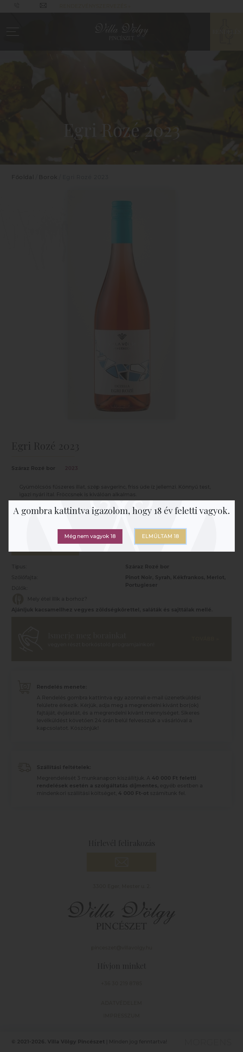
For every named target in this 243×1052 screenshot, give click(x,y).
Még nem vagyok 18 (90, 536)
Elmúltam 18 (160, 536)
